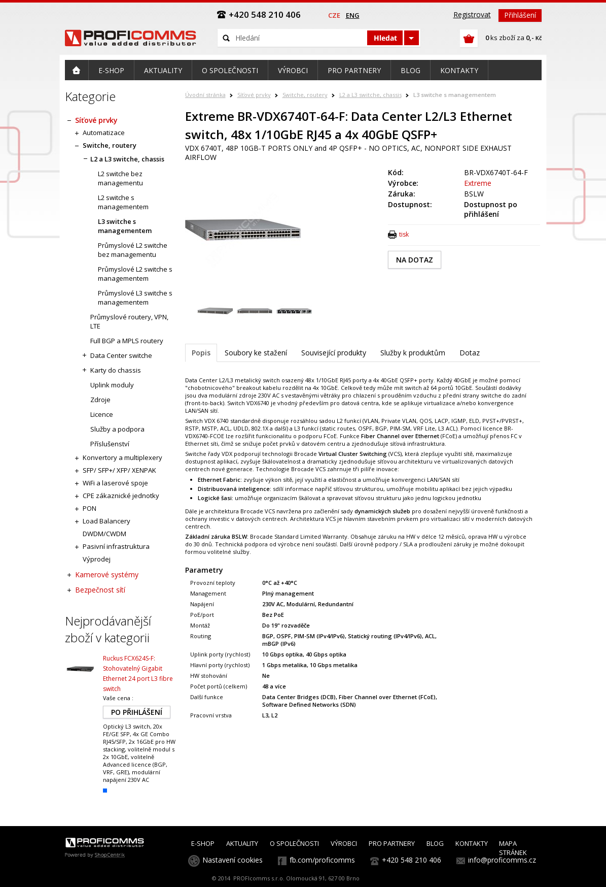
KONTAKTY (471, 843)
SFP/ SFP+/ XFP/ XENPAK (119, 470)
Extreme (477, 183)
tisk (404, 234)
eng (353, 15)
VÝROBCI (344, 843)
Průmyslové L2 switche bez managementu (132, 250)
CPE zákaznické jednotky (121, 495)
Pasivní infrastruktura (116, 546)
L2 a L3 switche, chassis (370, 94)
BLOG (435, 843)
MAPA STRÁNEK (513, 848)
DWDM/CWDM (104, 533)
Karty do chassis (115, 370)
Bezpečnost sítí (100, 590)
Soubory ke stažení (256, 352)
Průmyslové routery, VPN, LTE (129, 321)
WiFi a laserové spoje (115, 482)
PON (89, 508)
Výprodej (97, 559)
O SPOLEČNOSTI (294, 843)
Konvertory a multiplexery (122, 457)
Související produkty (333, 352)
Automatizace (104, 132)
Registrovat (472, 14)
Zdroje (100, 399)
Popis (201, 352)
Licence (101, 414)
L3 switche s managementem (454, 94)
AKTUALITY (242, 843)
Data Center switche (121, 355)
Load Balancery (106, 520)
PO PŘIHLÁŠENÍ (136, 712)
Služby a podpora (117, 429)
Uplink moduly (112, 384)
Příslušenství (109, 443)
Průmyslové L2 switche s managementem (135, 274)
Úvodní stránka (205, 94)
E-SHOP (203, 843)
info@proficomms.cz (502, 860)
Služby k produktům (412, 352)
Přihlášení (520, 15)
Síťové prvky (254, 94)
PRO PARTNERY (392, 843)
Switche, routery (305, 94)
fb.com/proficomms (322, 860)
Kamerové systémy (106, 574)
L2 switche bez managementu (120, 178)
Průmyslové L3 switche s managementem (135, 297)
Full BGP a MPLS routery (126, 340)
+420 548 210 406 (411, 860)
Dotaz (469, 352)
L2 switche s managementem (123, 202)
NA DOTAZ (414, 260)
